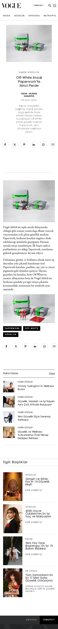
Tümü (52, 373)
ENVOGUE (34, 16)
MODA (6, 16)
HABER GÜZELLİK (29, 72)
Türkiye (49, 620)
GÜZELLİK (19, 16)
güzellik (11, 335)
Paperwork (12, 328)
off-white (31, 328)
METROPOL (50, 16)
